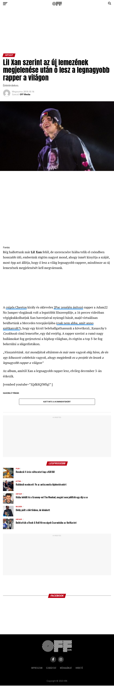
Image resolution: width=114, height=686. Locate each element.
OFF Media (25, 94)
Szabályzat (51, 668)
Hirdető (79, 668)
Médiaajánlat (66, 668)
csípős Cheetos (16, 307)
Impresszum (36, 668)
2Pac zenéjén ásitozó (68, 307)
